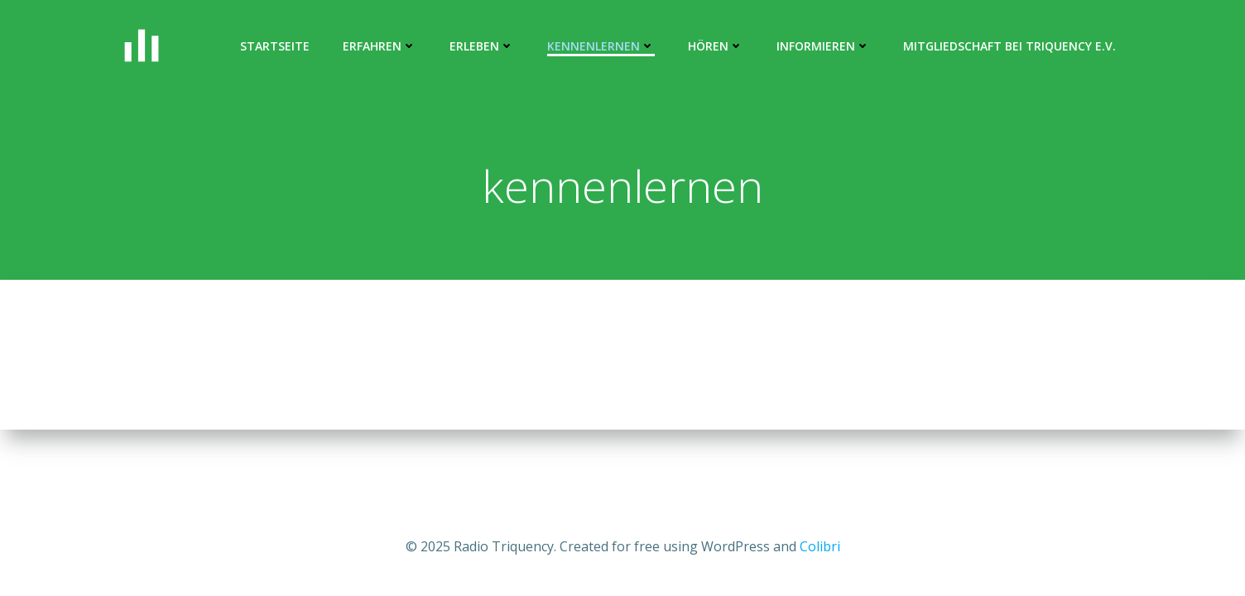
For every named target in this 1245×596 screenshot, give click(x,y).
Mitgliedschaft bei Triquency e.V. (1009, 46)
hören (715, 46)
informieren (823, 46)
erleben (481, 46)
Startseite (275, 46)
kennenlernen (601, 46)
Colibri (820, 546)
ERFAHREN (379, 46)
